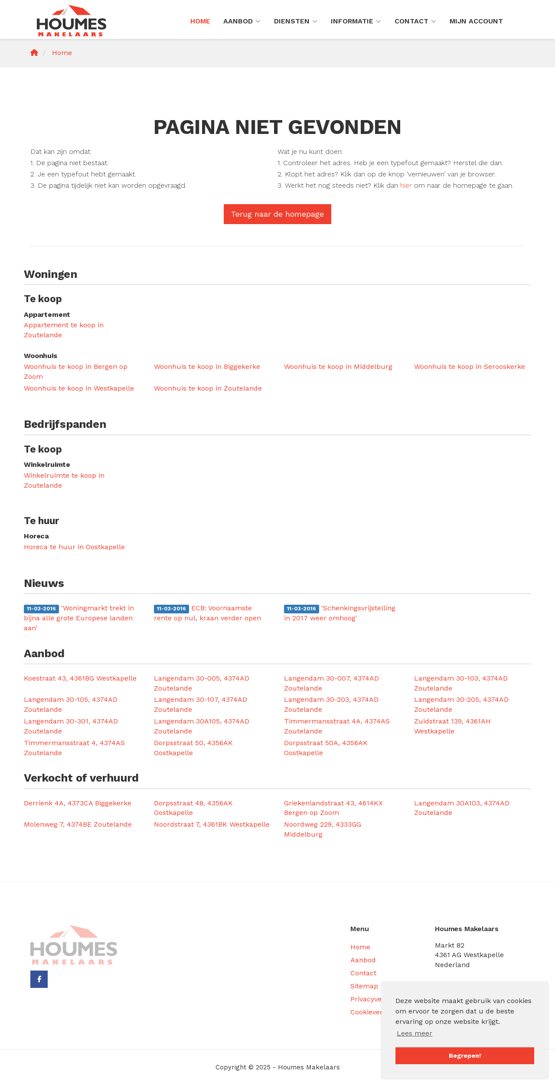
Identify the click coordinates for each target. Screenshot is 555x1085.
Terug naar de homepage (277, 213)
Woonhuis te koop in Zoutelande (208, 388)
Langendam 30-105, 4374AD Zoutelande (71, 704)
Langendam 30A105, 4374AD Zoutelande (201, 726)
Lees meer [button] (414, 1033)
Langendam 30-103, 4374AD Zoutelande (461, 683)
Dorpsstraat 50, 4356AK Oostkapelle (193, 748)
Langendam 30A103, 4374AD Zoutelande (461, 808)
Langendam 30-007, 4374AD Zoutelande (331, 683)
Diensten (296, 21)
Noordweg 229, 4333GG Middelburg (322, 829)
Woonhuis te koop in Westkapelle (79, 388)
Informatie (356, 21)
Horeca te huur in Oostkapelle (74, 547)
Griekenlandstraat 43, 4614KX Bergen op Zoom (333, 808)
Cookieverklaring (378, 1012)
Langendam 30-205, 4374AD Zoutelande (461, 704)
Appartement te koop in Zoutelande (64, 330)
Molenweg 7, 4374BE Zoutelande (78, 824)
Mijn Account (476, 21)
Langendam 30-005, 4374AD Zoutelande (201, 683)
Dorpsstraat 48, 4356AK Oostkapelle (193, 808)
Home (200, 21)
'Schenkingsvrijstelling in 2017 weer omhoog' (339, 613)
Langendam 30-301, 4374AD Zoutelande (71, 726)
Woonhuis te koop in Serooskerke (469, 366)
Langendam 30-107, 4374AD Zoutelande (200, 704)
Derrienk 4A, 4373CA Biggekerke (77, 803)
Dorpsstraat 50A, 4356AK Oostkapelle (326, 748)
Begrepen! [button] (465, 1055)
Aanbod (242, 21)
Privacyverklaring (379, 999)
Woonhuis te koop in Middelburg (338, 366)
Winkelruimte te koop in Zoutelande (64, 480)
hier (406, 185)
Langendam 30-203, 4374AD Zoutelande (331, 704)
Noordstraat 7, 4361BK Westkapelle (212, 824)
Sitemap (364, 986)
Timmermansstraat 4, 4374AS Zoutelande (74, 748)
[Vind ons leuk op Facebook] (39, 979)
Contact (416, 21)
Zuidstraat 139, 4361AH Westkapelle (452, 726)
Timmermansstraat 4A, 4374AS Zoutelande (337, 726)
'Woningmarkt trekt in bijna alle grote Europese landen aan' (79, 618)
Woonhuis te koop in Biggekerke (207, 366)
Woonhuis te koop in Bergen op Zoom (75, 371)
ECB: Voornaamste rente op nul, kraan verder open (207, 613)
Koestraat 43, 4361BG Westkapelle (80, 678)
